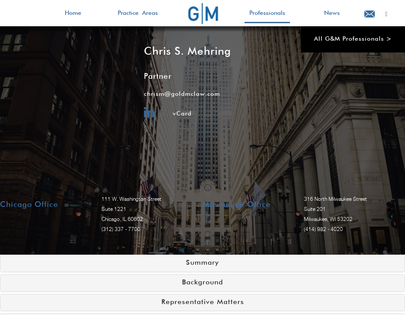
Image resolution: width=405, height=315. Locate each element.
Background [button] (202, 282)
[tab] (202, 263)
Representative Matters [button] (202, 302)
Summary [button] (202, 262)
